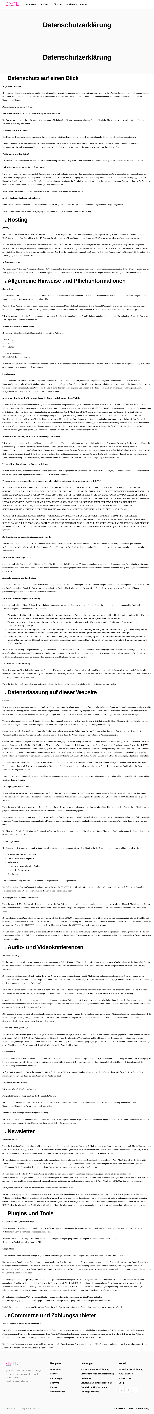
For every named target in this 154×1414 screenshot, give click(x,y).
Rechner (44, 4)
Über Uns (58, 4)
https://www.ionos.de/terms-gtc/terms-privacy (121, 238)
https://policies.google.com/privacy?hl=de (27, 1242)
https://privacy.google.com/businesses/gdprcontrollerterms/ (31, 1300)
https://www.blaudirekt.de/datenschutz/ (37, 1106)
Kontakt (83, 4)
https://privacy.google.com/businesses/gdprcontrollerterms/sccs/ (85, 1300)
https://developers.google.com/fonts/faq (69, 1238)
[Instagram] (135, 1390)
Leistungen (31, 4)
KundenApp (71, 4)
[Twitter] (128, 1390)
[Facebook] (122, 1390)
